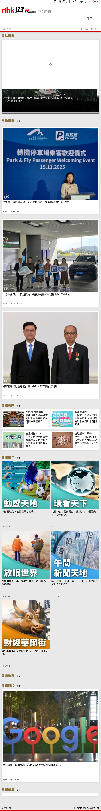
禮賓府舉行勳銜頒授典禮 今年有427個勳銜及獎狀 (31, 386)
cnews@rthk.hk (91, 808)
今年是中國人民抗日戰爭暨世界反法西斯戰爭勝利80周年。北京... (86, 439)
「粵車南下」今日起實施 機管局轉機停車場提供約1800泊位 (36, 294)
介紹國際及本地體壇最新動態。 (19, 511)
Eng (65, 1)
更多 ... (19, 121)
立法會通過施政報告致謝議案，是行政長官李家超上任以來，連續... (37, 439)
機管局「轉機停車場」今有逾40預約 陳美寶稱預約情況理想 (36, 202)
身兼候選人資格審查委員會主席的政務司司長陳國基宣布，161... (37, 418)
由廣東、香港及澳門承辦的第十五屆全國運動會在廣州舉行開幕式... (86, 418)
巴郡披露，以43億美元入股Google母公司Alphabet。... (32, 764)
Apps (82, 2)
